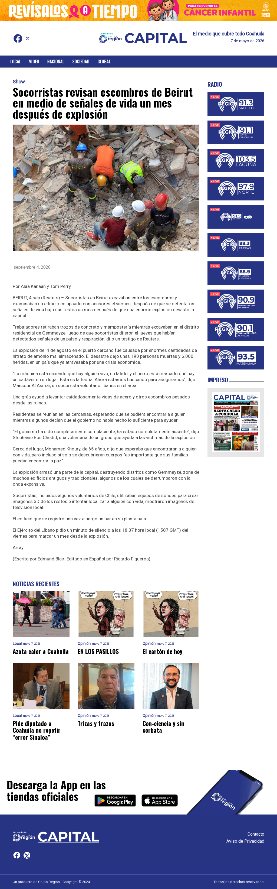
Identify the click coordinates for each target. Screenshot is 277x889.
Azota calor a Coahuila (41, 651)
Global (104, 61)
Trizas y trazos (96, 723)
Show (19, 82)
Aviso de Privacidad (245, 841)
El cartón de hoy (162, 651)
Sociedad (81, 61)
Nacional (55, 61)
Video (34, 61)
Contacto (256, 834)
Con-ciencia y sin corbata (163, 727)
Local (15, 61)
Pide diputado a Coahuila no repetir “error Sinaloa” (37, 730)
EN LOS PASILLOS (98, 651)
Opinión (84, 644)
